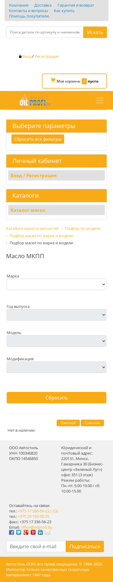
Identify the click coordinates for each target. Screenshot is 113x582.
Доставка (43, 5)
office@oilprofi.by (36, 527)
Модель (14, 332)
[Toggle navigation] (99, 100)
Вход (26, 56)
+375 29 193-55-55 (33, 516)
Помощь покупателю (29, 16)
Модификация (20, 358)
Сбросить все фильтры (37, 139)
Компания (18, 5)
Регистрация (46, 56)
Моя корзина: (74, 81)
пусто (93, 81)
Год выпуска (18, 306)
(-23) (54, 511)
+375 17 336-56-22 (33, 511)
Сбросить (57, 397)
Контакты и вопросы (28, 10)
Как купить (64, 10)
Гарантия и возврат (76, 5)
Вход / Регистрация (34, 175)
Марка (13, 276)
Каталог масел (28, 210)
